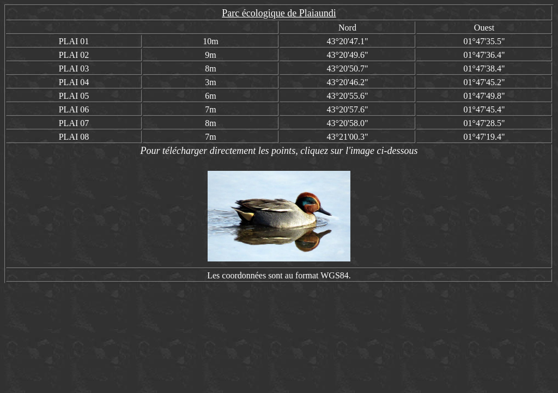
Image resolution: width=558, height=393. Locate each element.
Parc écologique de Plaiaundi (279, 13)
